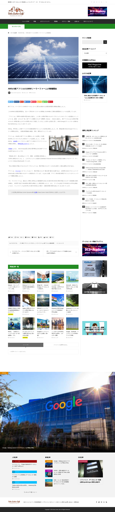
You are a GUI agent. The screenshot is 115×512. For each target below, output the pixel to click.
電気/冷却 (95, 148)
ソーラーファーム (39, 243)
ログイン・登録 (66, 21)
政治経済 (94, 203)
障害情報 (94, 195)
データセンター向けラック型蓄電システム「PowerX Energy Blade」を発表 (96, 160)
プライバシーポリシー (49, 502)
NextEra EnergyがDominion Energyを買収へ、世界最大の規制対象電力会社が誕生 (96, 168)
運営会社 (76, 502)
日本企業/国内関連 (97, 140)
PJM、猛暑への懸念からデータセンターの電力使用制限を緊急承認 (96, 184)
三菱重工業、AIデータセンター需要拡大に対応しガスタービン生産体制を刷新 (96, 137)
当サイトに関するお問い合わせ (64, 502)
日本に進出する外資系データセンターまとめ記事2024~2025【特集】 (96, 176)
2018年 (15, 141)
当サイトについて (88, 21)
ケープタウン (32, 243)
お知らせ (76, 21)
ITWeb (10, 148)
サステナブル (16, 26)
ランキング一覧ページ (29, 492)
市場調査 (94, 212)
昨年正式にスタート (23, 143)
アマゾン (26, 243)
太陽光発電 (51, 243)
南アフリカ (46, 243)
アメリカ (17, 171)
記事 (36, 192)
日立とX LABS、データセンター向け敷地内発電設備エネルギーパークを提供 (96, 145)
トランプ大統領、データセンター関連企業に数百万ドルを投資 (96, 199)
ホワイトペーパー (45, 21)
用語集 (55, 21)
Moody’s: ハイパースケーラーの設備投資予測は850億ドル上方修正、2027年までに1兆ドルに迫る (96, 208)
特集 (35, 21)
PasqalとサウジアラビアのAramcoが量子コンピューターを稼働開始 (96, 152)
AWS (22, 243)
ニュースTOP (25, 21)
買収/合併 (95, 171)
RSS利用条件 (37, 502)
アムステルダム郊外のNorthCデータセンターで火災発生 (96, 192)
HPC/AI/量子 (95, 156)
